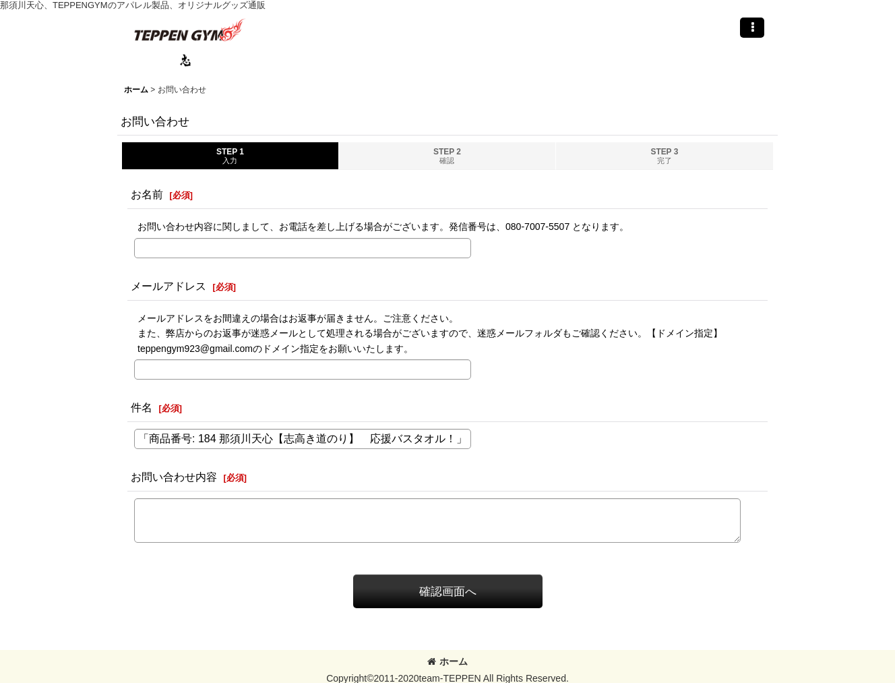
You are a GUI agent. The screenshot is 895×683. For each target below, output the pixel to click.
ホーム (447, 661)
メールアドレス (168, 286)
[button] (752, 28)
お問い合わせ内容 (174, 477)
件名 (141, 407)
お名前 (147, 194)
